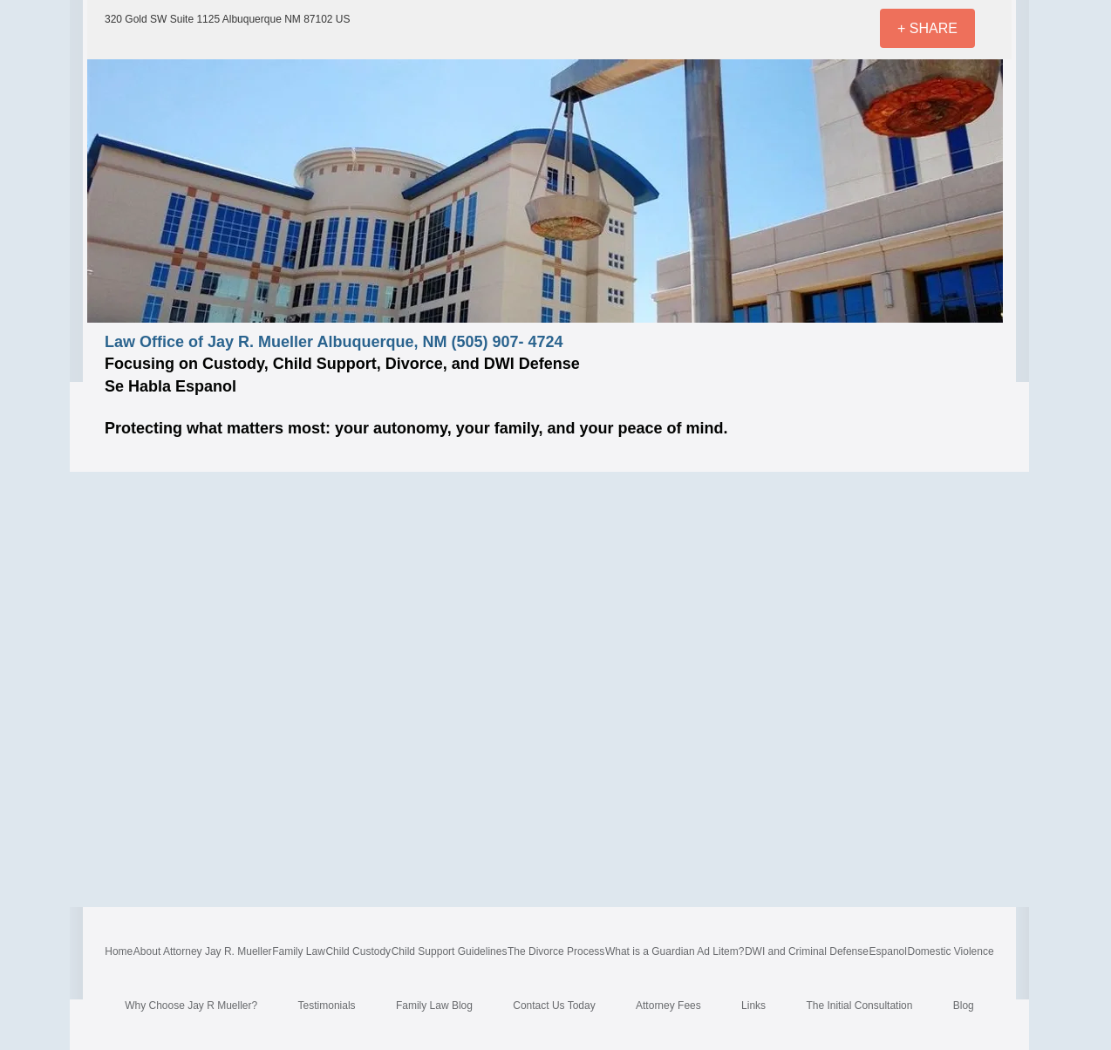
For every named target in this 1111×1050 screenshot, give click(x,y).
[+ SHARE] (927, 28)
